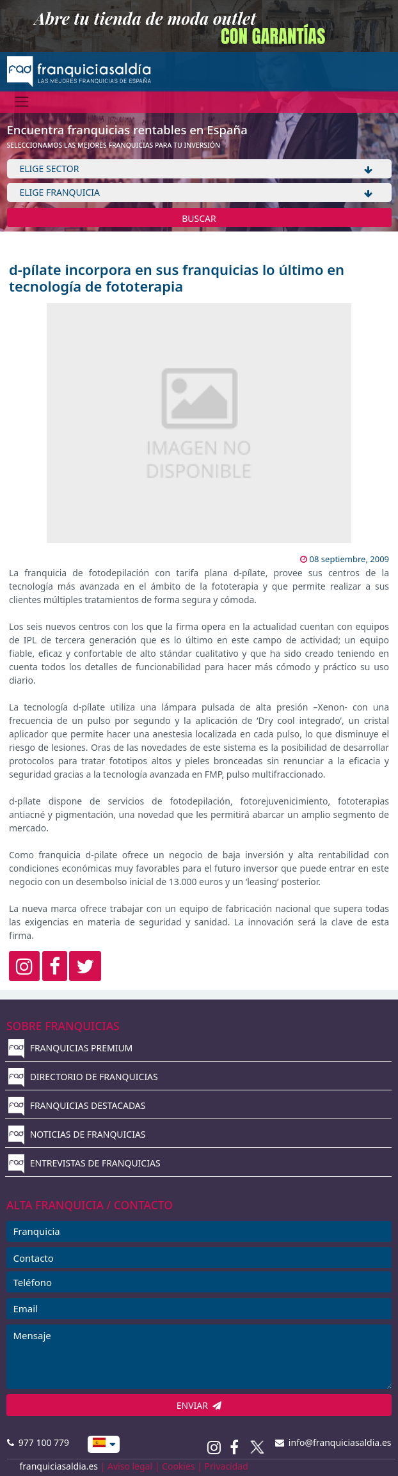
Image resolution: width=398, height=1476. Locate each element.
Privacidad (226, 1466)
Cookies (178, 1466)
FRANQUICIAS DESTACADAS (77, 1105)
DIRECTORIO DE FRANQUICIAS (83, 1077)
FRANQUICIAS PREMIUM (70, 1048)
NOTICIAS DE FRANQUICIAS (77, 1134)
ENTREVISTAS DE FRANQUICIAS (84, 1163)
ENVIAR (199, 1405)
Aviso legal (129, 1466)
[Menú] (22, 102)
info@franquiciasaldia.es (333, 1442)
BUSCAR (199, 218)
